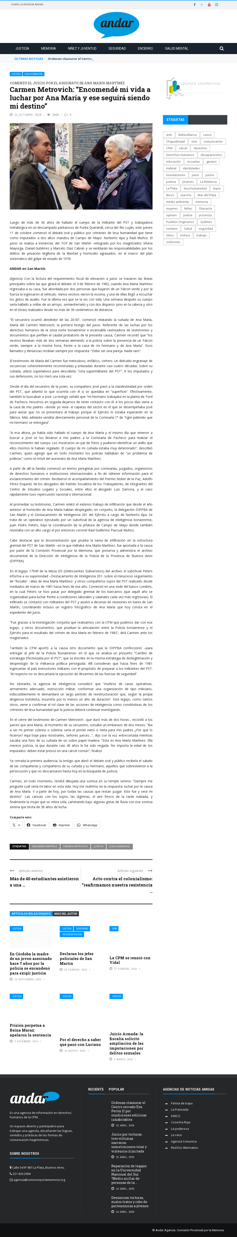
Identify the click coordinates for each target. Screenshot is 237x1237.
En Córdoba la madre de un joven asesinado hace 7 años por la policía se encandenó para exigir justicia (31, 963)
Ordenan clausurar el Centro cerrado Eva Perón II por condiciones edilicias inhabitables (129, 1111)
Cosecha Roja (180, 1122)
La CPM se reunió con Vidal (129, 960)
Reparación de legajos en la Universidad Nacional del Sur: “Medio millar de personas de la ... (129, 1174)
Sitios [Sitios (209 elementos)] (170, 235)
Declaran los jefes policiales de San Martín (77, 958)
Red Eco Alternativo (184, 1148)
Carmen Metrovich (75, 846)
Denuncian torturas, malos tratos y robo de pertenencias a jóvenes (130, 1201)
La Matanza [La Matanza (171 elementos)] (208, 182)
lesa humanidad (119, 846)
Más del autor (65, 913)
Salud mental (176, 48)
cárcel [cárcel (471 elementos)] (183, 148)
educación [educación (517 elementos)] (173, 161)
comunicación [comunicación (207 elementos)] (213, 141)
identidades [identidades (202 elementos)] (191, 168)
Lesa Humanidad (34, 74)
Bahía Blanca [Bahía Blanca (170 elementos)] (187, 135)
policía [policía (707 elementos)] (187, 215)
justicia (98, 846)
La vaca (176, 1135)
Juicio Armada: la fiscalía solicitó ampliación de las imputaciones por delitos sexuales (126, 1043)
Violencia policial (72, 934)
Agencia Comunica (184, 1141)
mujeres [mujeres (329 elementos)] (172, 208)
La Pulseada (179, 1109)
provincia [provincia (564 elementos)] (205, 215)
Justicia (22, 48)
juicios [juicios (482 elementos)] (210, 175)
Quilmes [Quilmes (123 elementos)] (206, 222)
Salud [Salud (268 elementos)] (188, 228)
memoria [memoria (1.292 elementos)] (202, 202)
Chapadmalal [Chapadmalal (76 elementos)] (175, 141)
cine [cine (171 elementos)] (194, 141)
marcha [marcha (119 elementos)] (186, 195)
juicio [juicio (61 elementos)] (195, 175)
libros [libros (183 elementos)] (170, 195)
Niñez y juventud (82, 48)
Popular (116, 1089)
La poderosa (180, 1129)
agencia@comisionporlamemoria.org (39, 1180)
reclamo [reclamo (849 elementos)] (172, 228)
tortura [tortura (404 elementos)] (185, 235)
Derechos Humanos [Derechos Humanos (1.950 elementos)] (180, 155)
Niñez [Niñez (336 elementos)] (188, 208)
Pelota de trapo (182, 1103)
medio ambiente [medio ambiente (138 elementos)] (177, 202)
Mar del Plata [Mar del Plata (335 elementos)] (207, 195)
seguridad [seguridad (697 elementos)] (206, 228)
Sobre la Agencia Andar (27, 4)
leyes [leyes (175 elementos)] (217, 188)
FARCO (175, 1116)
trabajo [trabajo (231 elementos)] (201, 235)
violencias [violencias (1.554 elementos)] (173, 242)
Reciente (96, 1089)
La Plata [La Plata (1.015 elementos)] (171, 188)
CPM (114, 928)
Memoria (48, 48)
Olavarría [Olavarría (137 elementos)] (205, 208)
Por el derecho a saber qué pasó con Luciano (80, 1042)
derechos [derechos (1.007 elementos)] (200, 148)
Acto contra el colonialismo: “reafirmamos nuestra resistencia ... (117, 885)
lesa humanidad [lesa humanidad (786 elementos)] (195, 188)
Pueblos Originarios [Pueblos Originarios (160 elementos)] (180, 222)
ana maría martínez (44, 846)
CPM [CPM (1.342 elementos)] (169, 148)
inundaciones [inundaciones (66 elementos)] (175, 175)
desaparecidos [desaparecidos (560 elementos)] (211, 155)
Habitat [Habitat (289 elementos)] (171, 168)
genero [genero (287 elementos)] (211, 161)
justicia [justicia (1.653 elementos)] (171, 182)
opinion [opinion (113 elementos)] (171, 215)
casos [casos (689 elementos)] (207, 135)
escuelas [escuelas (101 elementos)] (193, 161)
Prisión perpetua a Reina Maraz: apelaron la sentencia (30, 1030)
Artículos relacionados (31, 913)
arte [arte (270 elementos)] (169, 135)
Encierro (145, 48)
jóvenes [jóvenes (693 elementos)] (188, 182)
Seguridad (117, 48)
